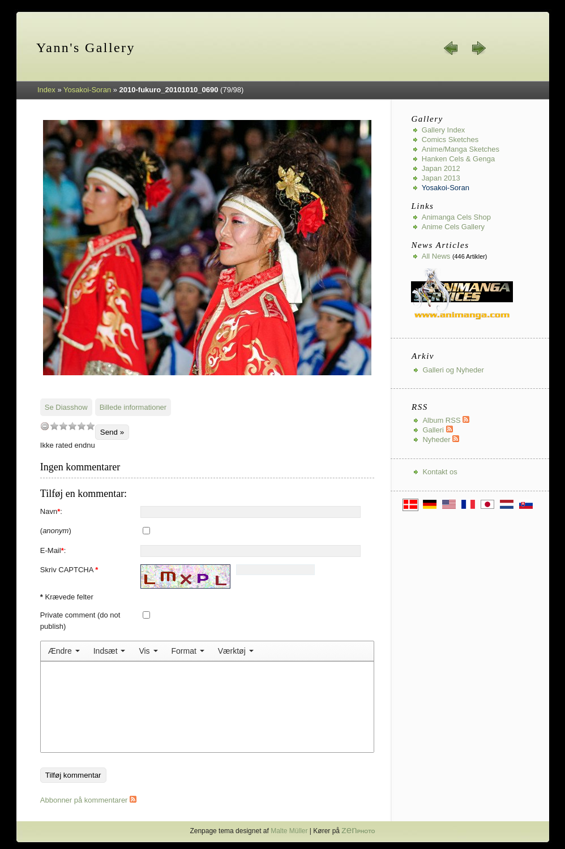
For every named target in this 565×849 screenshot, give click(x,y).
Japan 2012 (441, 168)
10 (90, 426)
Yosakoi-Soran (87, 89)
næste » (478, 48)
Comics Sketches (450, 139)
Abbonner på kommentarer (88, 800)
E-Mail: (53, 550)
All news (436, 256)
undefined (44, 426)
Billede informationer (133, 407)
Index (46, 89)
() (55, 530)
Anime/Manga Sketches (460, 149)
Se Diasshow (66, 407)
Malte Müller (289, 831)
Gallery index (443, 130)
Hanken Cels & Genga (458, 159)
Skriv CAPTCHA (69, 569)
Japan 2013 (441, 178)
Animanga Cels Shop (456, 217)
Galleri (437, 430)
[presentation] (63, 651)
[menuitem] (64, 650)
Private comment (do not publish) (80, 621)
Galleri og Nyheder (452, 370)
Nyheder (440, 439)
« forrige (451, 48)
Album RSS (445, 420)
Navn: (51, 511)
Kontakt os (439, 472)
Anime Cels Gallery (453, 226)
